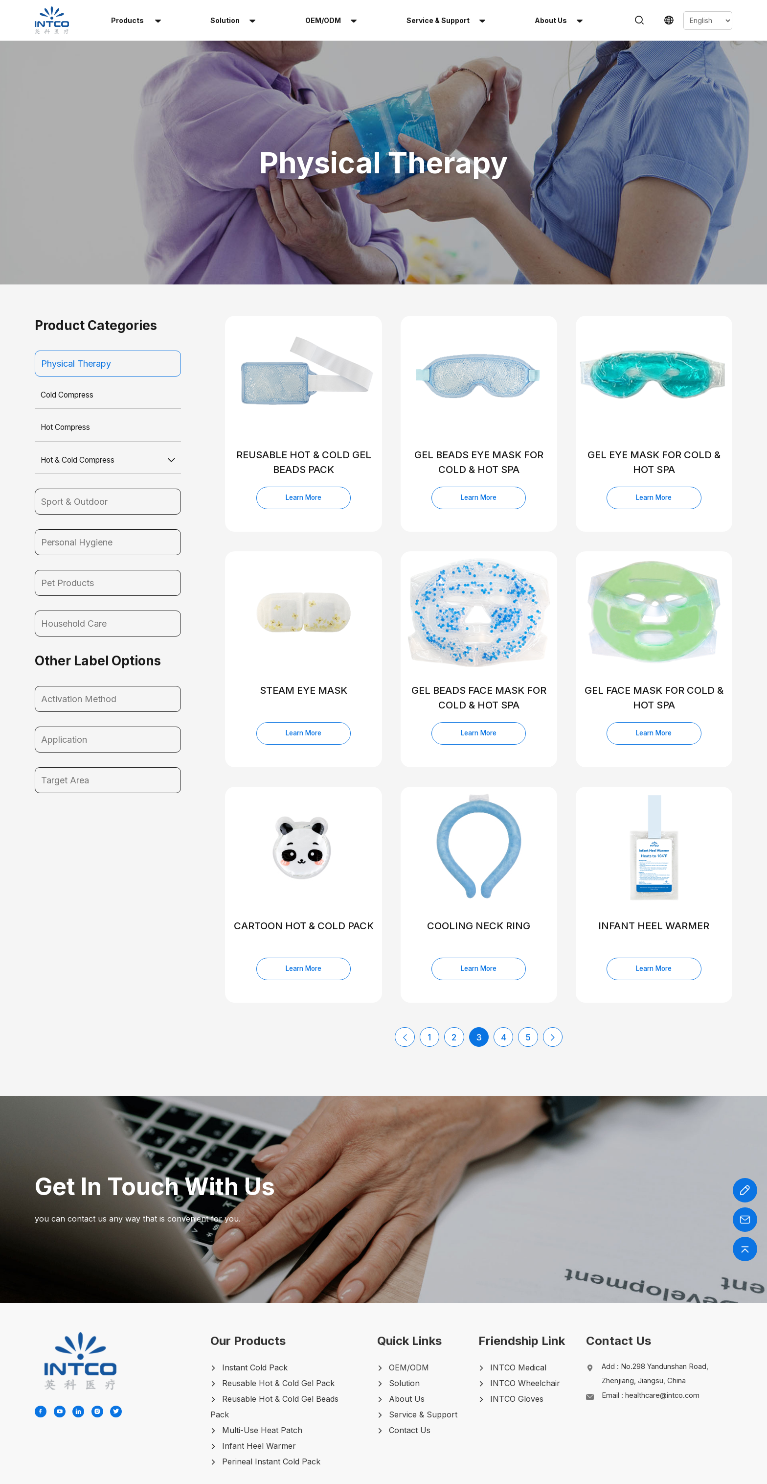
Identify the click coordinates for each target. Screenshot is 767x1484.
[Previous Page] (405, 996)
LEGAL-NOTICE (534, 1473)
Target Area (65, 737)
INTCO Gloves (513, 1358)
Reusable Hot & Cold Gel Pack (278, 1342)
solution (232, 20)
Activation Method (78, 656)
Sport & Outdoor (74, 458)
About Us (405, 1358)
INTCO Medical (515, 1326)
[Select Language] (707, 20)
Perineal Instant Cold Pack (271, 1420)
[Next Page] (552, 996)
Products (136, 20)
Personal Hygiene (77, 499)
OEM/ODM (331, 20)
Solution (402, 1342)
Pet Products (67, 540)
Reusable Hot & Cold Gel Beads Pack (280, 1365)
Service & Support (445, 20)
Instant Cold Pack (254, 1326)
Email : (658, 1358)
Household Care (74, 580)
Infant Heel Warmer (259, 1405)
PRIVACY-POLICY (469, 1473)
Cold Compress (69, 351)
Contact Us (407, 1389)
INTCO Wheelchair (522, 1342)
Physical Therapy (76, 319)
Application (64, 696)
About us (559, 20)
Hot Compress (67, 384)
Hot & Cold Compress (81, 417)
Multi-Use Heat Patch (262, 1389)
